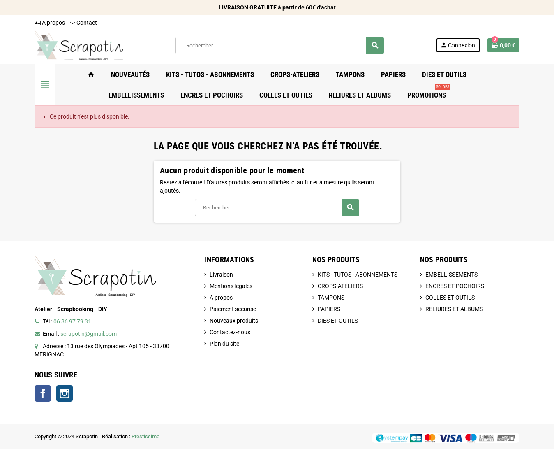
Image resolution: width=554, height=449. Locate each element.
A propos (50, 22)
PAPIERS (329, 309)
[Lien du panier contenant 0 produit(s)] (503, 45)
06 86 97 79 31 (72, 321)
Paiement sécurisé (233, 309)
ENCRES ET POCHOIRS (454, 286)
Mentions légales (231, 286)
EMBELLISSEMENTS (451, 274)
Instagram (64, 393)
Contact (83, 22)
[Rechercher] (279, 45)
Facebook (43, 393)
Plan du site (224, 343)
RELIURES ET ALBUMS (454, 309)
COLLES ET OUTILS (450, 297)
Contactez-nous (230, 332)
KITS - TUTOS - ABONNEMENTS (357, 274)
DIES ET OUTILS (338, 320)
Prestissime (145, 436)
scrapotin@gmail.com (88, 333)
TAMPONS (331, 297)
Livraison (221, 274)
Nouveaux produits (234, 320)
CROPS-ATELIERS (340, 286)
